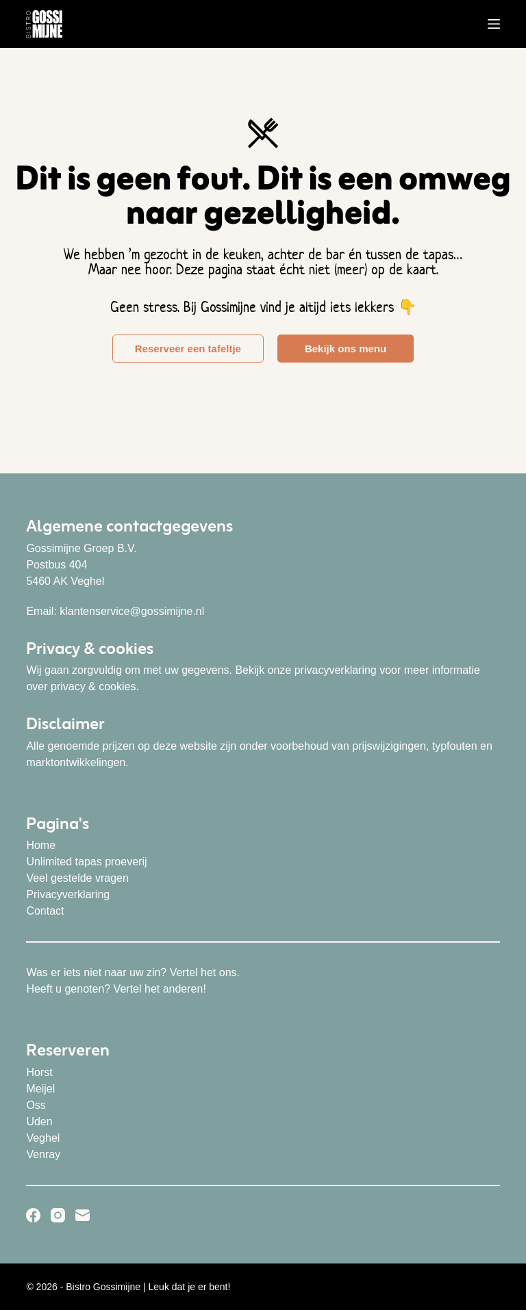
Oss (35, 1105)
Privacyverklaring (68, 894)
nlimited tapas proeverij (90, 861)
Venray (43, 1154)
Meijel (40, 1089)
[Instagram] (58, 1215)
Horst (39, 1072)
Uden (39, 1121)
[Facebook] (33, 1215)
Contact (45, 911)
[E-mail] (82, 1215)
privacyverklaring (336, 670)
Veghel (43, 1138)
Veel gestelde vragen (77, 878)
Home (40, 845)
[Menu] (494, 24)
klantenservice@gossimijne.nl (132, 611)
